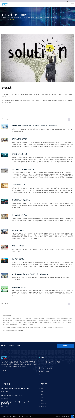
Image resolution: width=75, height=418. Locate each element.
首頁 (4, 19)
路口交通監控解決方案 (20, 215)
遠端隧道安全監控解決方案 (21, 200)
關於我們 (43, 390)
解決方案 (12, 19)
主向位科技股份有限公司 (16, 415)
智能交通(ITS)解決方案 (20, 154)
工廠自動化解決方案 (19, 184)
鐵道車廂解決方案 (18, 230)
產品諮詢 (43, 406)
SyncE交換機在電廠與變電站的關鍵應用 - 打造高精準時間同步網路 (36, 125)
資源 (8, 19)
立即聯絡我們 (20, 330)
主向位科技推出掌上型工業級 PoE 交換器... (13, 394)
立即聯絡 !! (65, 345)
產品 (42, 393)
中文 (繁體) (71, 1)
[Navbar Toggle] (72, 4)
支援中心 (43, 402)
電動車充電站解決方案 (20, 139)
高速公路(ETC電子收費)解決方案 (24, 169)
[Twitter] (3, 369)
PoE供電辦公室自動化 (19, 287)
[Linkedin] (5, 369)
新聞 (42, 399)
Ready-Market (70, 415)
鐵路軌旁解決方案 (18, 258)
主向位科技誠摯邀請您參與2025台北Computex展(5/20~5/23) (15, 402)
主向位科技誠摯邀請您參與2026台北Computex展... (15, 388)
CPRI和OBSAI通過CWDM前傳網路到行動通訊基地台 (31, 274)
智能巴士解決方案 (18, 245)
